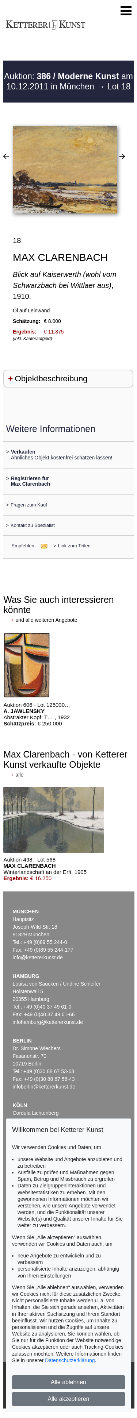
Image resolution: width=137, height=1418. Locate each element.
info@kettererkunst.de (38, 957)
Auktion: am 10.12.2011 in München (68, 81)
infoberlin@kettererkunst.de (44, 1087)
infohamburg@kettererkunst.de (48, 1022)
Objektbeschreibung (51, 378)
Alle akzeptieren (69, 1399)
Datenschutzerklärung (70, 1360)
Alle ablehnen (68, 1382)
